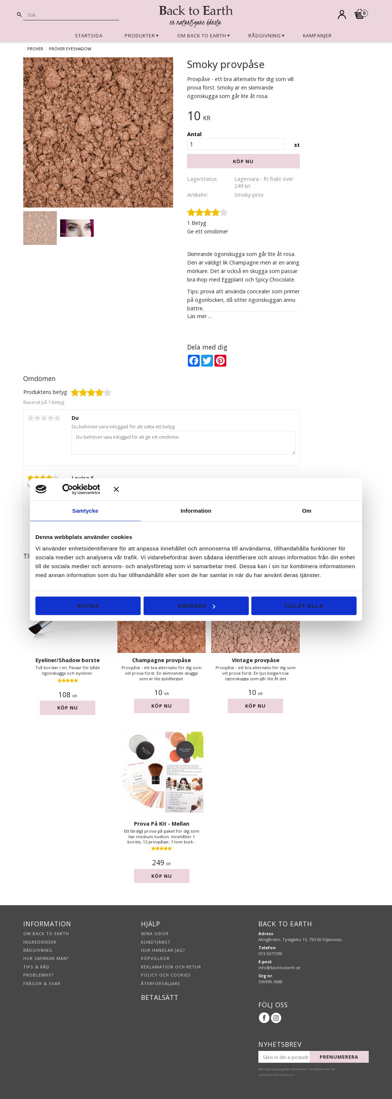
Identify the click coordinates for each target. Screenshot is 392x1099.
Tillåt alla (303, 606)
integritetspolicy (276, 1075)
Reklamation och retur (171, 967)
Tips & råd (36, 967)
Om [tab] (306, 510)
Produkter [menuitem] (140, 35)
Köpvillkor (155, 958)
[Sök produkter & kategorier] (71, 14)
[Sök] (19, 14)
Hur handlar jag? (163, 950)
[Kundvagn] (359, 15)
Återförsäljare (160, 983)
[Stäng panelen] (235, 489)
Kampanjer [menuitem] (317, 35)
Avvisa (88, 606)
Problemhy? (38, 975)
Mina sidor (155, 933)
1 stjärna (30, 418)
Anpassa (196, 606)
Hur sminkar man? (46, 958)
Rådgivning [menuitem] (264, 35)
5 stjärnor (57, 418)
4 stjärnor (50, 418)
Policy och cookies (166, 975)
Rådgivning (37, 950)
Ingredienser (39, 942)
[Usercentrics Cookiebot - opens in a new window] (78, 489)
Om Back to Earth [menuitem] (201, 35)
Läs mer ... (199, 316)
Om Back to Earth (46, 933)
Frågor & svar (42, 983)
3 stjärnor (44, 418)
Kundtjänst (156, 942)
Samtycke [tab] (85, 510)
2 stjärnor (37, 418)
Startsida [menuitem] (89, 35)
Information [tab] (196, 510)
